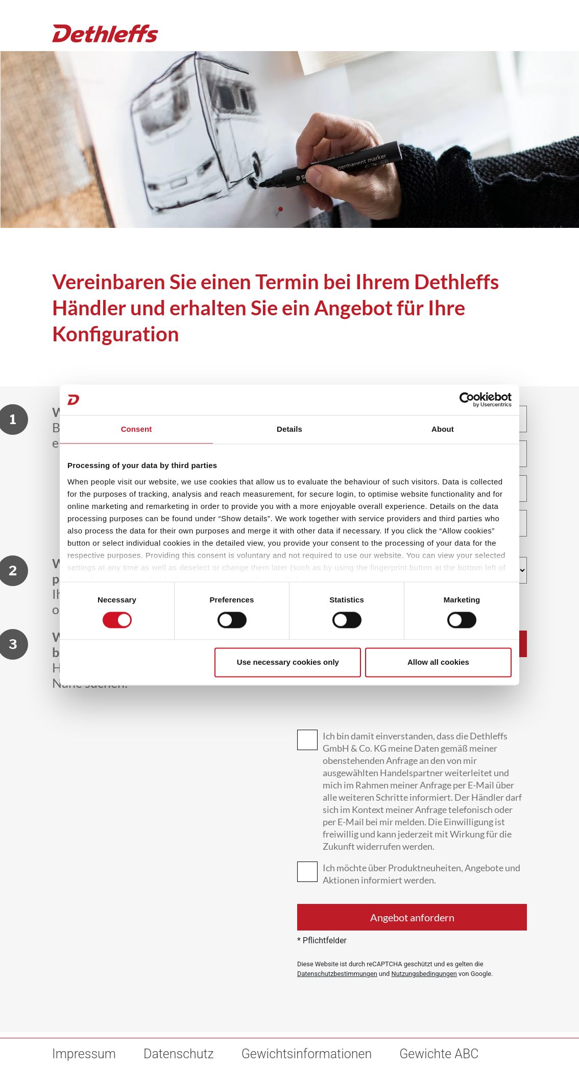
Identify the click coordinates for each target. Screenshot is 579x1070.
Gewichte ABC (438, 1053)
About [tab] (442, 429)
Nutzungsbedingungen (424, 974)
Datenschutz (178, 1053)
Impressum (84, 1053)
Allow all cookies (438, 662)
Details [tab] (289, 429)
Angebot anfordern (412, 917)
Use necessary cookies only (288, 662)
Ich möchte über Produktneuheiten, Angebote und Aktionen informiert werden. (421, 874)
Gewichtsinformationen (307, 1053)
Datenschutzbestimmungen (337, 974)
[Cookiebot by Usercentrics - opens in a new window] (467, 399)
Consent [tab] (136, 429)
